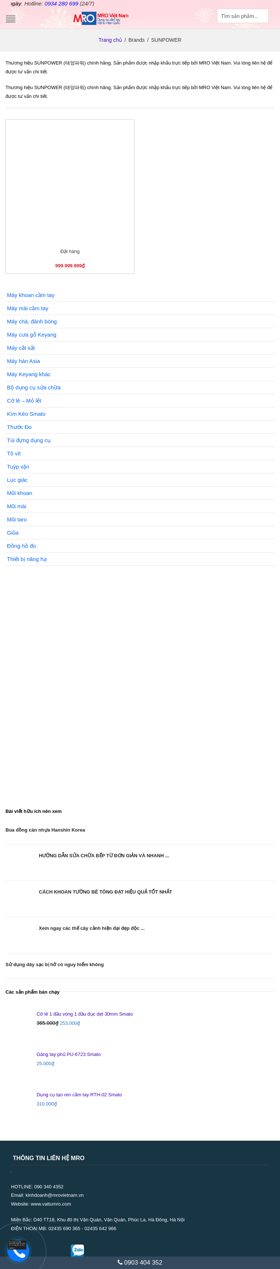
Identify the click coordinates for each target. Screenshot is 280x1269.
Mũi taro (17, 519)
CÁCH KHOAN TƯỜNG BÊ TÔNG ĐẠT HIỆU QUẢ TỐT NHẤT (105, 892)
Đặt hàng (70, 251)
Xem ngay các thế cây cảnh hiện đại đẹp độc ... (92, 928)
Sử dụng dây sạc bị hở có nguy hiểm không (54, 964)
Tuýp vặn (18, 466)
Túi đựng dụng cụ (29, 440)
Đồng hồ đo (21, 546)
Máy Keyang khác (29, 374)
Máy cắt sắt (21, 348)
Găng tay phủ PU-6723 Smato (69, 1054)
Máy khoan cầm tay (31, 295)
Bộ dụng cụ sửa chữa (33, 387)
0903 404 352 (140, 1262)
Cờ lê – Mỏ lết (24, 400)
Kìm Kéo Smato (26, 414)
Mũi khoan (19, 493)
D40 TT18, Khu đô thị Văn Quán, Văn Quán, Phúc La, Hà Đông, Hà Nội (109, 1219)
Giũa (13, 532)
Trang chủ (110, 40)
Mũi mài (16, 506)
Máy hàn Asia (23, 361)
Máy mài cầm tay (27, 308)
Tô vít (14, 453)
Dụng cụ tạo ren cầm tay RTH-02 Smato (79, 1094)
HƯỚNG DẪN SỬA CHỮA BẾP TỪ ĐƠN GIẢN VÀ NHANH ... (104, 855)
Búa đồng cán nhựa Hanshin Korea (45, 830)
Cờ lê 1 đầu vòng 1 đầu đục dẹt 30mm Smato (85, 1014)
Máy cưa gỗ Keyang (31, 334)
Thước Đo (19, 427)
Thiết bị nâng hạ (27, 559)
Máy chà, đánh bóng (32, 321)
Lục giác (17, 480)
